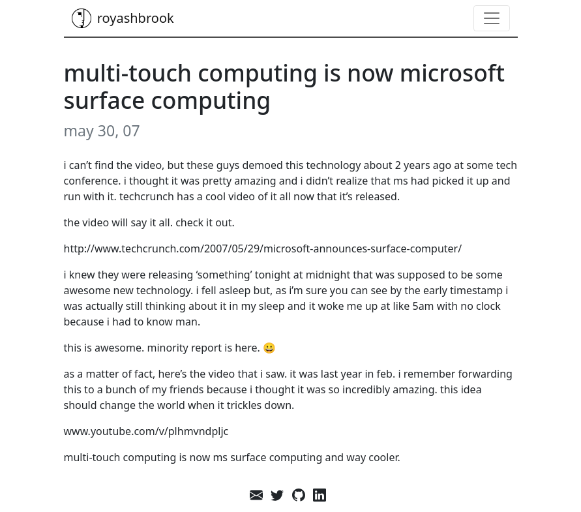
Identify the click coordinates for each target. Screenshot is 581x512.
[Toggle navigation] (491, 18)
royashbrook (123, 18)
